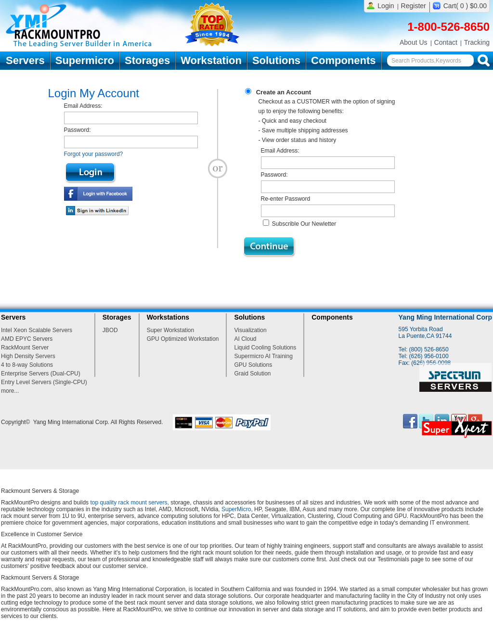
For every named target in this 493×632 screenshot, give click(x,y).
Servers (25, 60)
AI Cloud (245, 338)
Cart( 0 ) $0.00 (465, 6)
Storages (147, 60)
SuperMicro (236, 509)
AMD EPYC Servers (26, 338)
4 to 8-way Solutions (27, 364)
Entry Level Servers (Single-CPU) (44, 382)
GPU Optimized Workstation (183, 338)
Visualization (250, 330)
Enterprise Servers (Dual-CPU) (40, 373)
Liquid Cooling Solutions (265, 347)
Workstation (211, 60)
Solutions (276, 60)
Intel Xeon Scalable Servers (36, 330)
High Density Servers (28, 356)
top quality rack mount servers (128, 502)
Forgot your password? (93, 154)
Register (413, 6)
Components (343, 60)
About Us (414, 42)
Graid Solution (252, 373)
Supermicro (84, 60)
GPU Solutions (253, 364)
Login (385, 6)
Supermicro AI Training (263, 356)
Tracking (477, 42)
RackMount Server (25, 347)
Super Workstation (171, 330)
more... (10, 390)
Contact (445, 42)
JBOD (110, 330)
